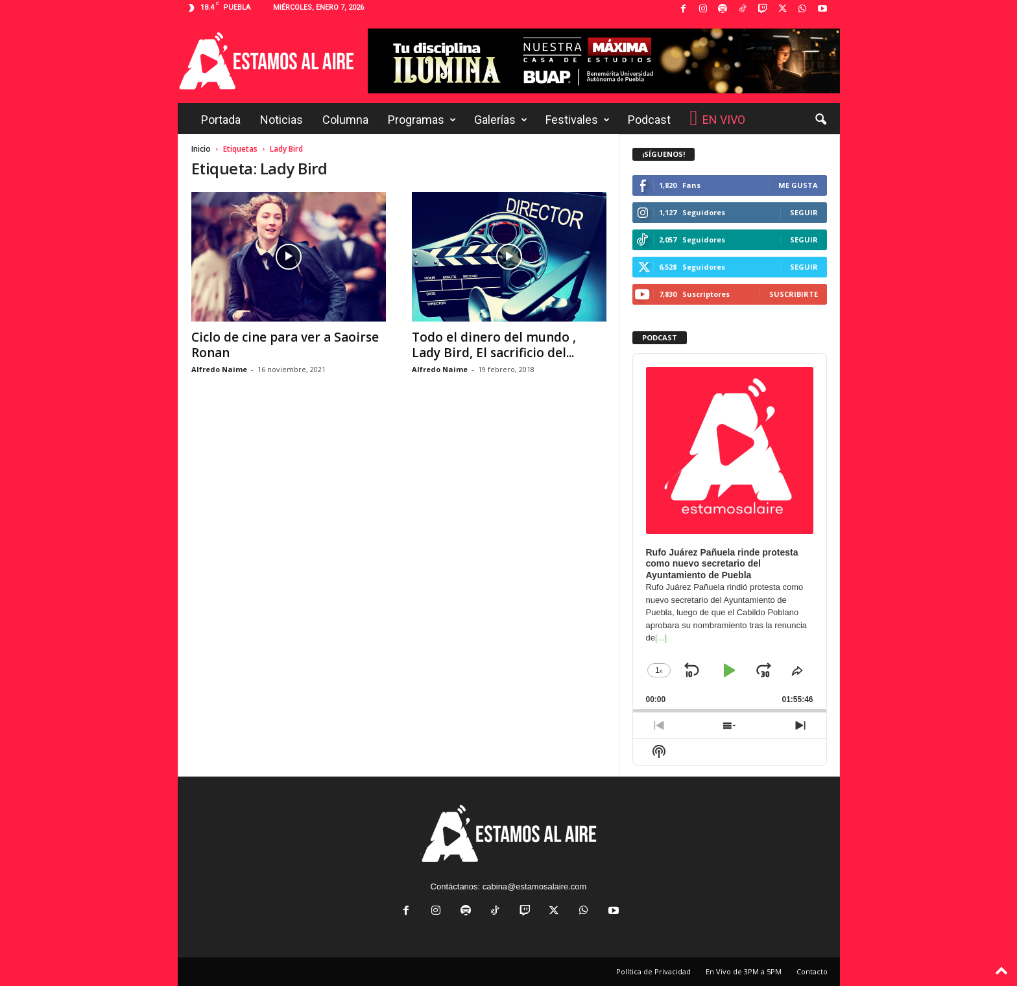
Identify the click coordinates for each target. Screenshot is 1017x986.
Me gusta (798, 185)
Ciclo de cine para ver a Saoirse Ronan (285, 345)
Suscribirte (793, 294)
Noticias (281, 119)
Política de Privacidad (653, 971)
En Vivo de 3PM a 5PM (744, 971)
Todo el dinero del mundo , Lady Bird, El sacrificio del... (494, 345)
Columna (345, 119)
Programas (422, 120)
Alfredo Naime (219, 369)
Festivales (577, 120)
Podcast (649, 119)
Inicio (201, 148)
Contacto (812, 971)
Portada (221, 119)
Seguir (804, 212)
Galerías (500, 120)
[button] (820, 120)
